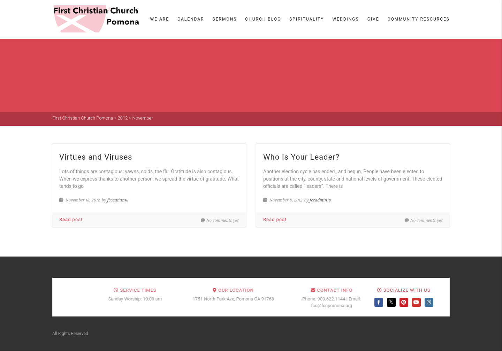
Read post (71, 219)
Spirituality (306, 19)
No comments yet (220, 220)
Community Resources (419, 19)
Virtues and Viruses (95, 157)
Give (373, 19)
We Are (159, 19)
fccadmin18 (118, 200)
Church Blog (263, 19)
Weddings (345, 19)
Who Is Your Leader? (301, 157)
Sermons (225, 19)
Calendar (190, 19)
